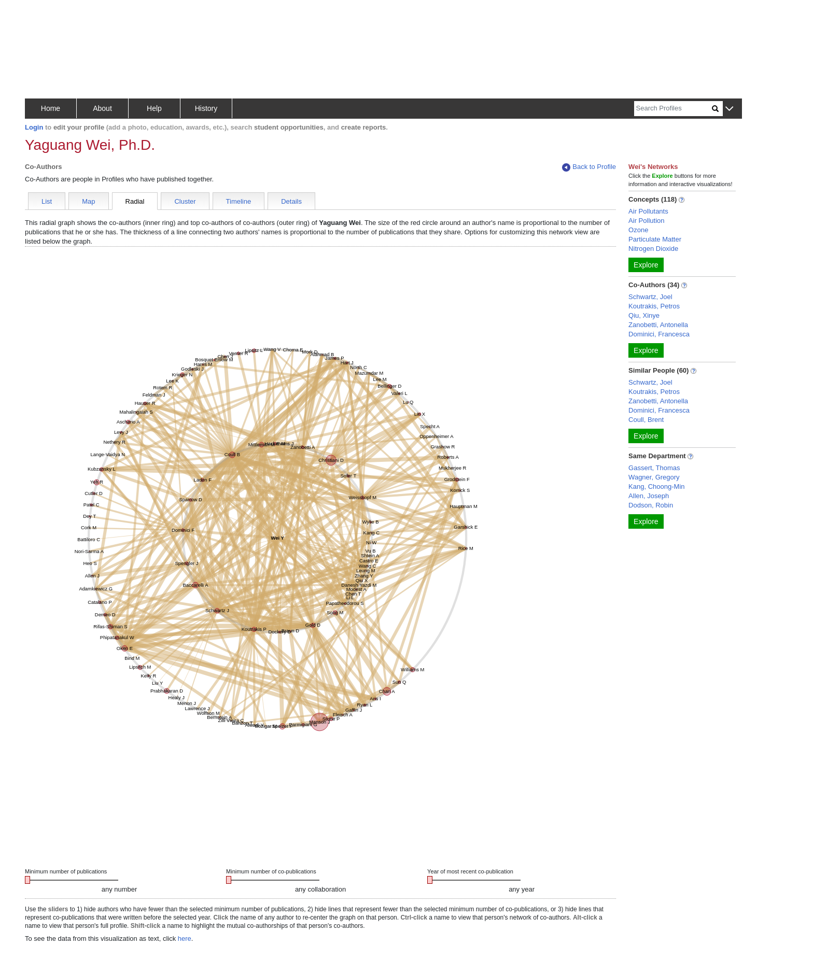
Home (50, 108)
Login (34, 127)
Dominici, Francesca (659, 334)
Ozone (638, 230)
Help (154, 108)
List (46, 201)
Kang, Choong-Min (656, 486)
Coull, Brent (646, 419)
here (184, 938)
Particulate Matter (654, 239)
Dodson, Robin (650, 505)
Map (88, 201)
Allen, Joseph (648, 496)
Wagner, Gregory (654, 477)
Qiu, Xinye (644, 315)
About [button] (102, 108)
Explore (646, 265)
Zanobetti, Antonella (658, 325)
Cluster (184, 201)
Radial (135, 201)
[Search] (673, 108)
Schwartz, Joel (650, 297)
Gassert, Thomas (654, 468)
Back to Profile (589, 167)
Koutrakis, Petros (654, 306)
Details (291, 201)
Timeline (238, 201)
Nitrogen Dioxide (653, 248)
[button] (729, 109)
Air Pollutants (648, 211)
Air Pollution (646, 220)
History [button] (206, 108)
